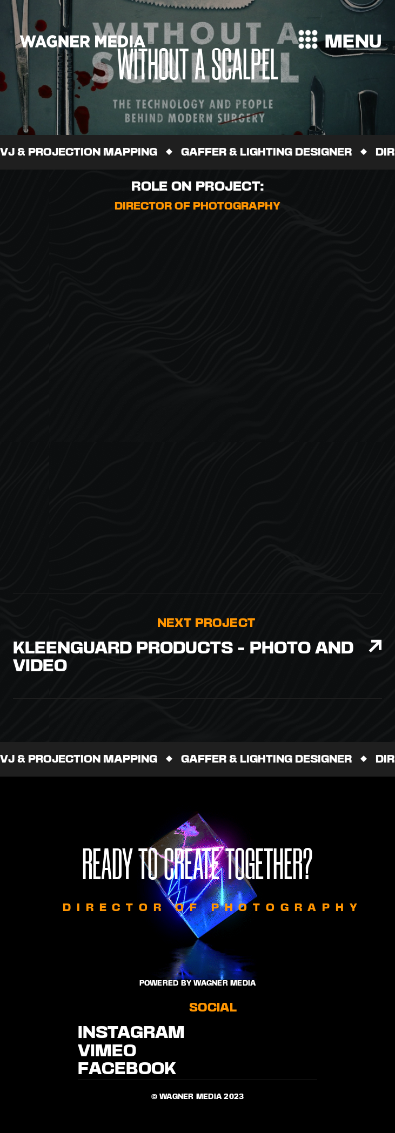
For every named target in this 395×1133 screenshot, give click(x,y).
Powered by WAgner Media (197, 983)
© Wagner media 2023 (197, 1097)
